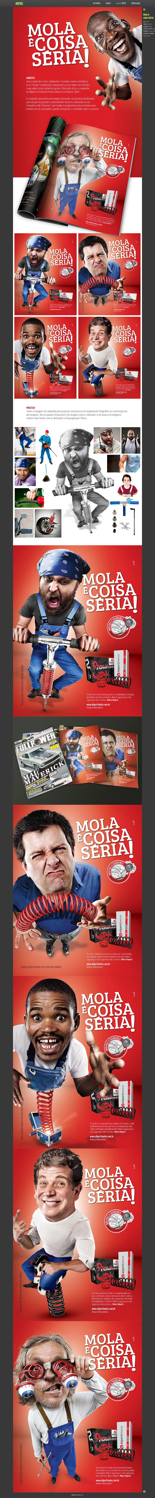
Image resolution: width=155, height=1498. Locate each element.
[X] (144, 9)
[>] (144, 1491)
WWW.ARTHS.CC (77, 1495)
